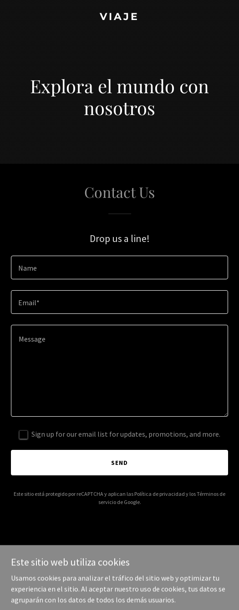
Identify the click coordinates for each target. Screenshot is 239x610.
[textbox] (119, 267)
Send (119, 463)
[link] (119, 17)
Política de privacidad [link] (159, 493)
